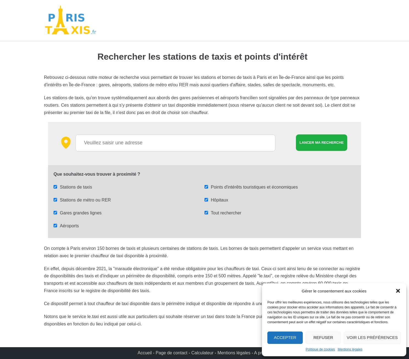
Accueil (145, 352)
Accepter (285, 337)
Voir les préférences (372, 337)
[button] (398, 291)
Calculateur (203, 352)
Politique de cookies (320, 349)
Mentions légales (350, 349)
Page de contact (171, 352)
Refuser (323, 337)
